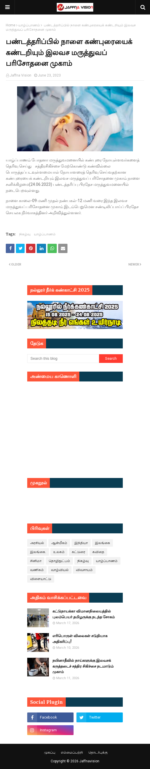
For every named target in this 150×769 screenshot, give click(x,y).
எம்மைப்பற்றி (72, 752)
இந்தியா (81, 543)
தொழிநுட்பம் (59, 561)
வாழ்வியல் (60, 570)
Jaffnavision (89, 761)
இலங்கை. (38, 552)
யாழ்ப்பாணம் (29, 25)
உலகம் (59, 552)
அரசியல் (37, 543)
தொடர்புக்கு (98, 752)
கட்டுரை (78, 552)
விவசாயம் (84, 570)
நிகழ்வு (24, 234)
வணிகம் (37, 570)
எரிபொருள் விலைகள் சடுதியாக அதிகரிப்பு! (79, 638)
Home (10, 25)
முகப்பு (49, 752)
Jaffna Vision (20, 75)
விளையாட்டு (40, 579)
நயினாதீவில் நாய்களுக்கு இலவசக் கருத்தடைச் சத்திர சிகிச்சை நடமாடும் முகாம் (83, 666)
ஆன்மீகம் (59, 543)
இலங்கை (102, 543)
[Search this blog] (63, 358)
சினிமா (35, 561)
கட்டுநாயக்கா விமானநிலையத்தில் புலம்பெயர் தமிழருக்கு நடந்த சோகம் (83, 614)
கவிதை (98, 552)
